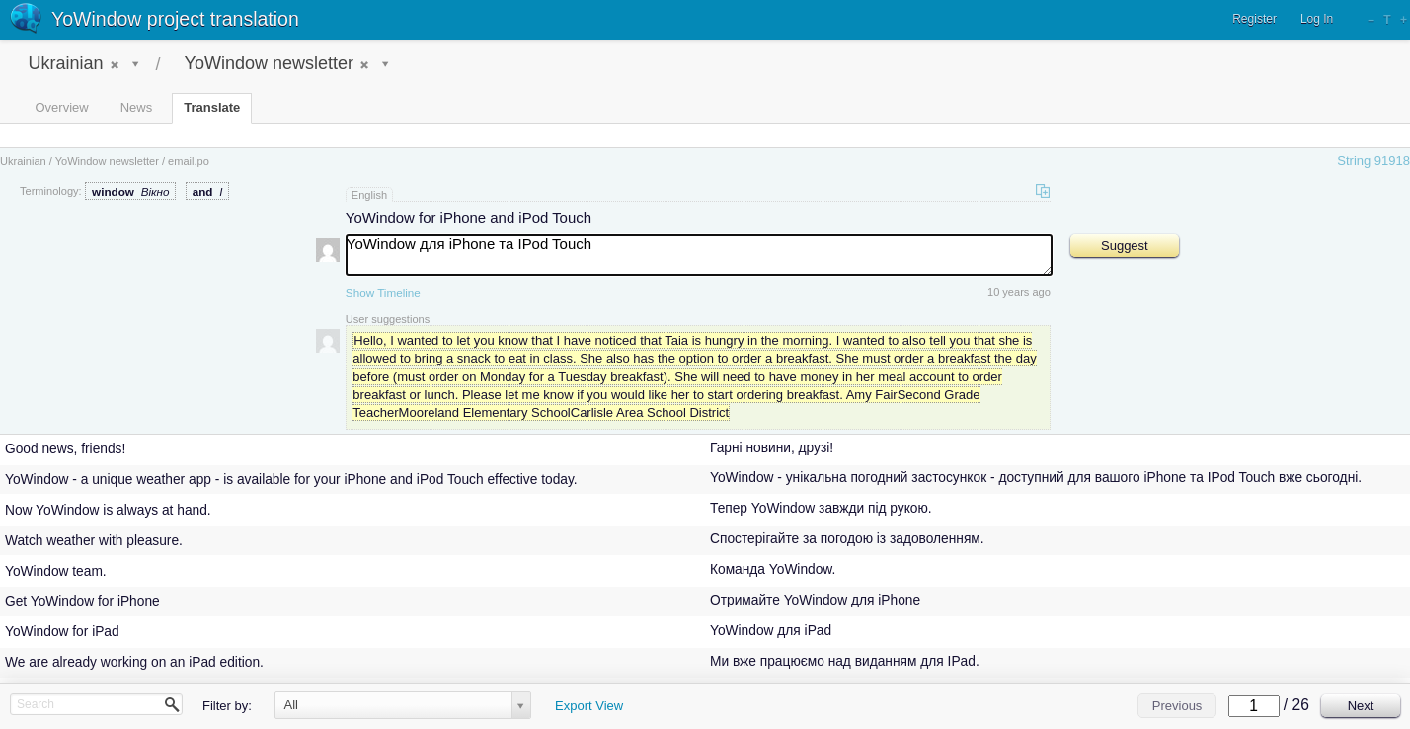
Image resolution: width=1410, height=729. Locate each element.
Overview (62, 107)
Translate (212, 107)
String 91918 (1373, 160)
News (136, 107)
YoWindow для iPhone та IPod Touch (699, 255)
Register (1254, 19)
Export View (589, 705)
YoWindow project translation (175, 19)
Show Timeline (383, 292)
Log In (1316, 19)
